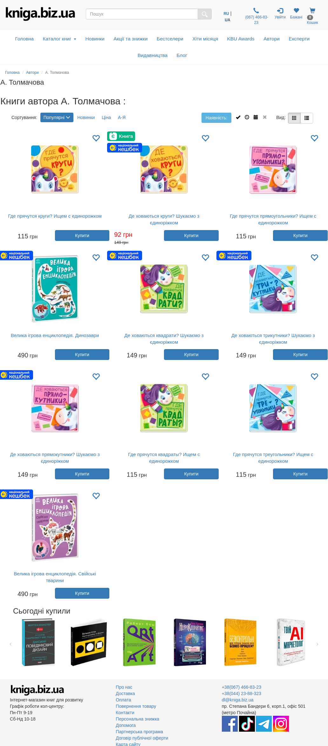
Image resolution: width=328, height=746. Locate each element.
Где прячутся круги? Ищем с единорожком (54, 216)
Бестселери (170, 38)
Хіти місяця (205, 38)
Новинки (94, 38)
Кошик (312, 16)
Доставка (125, 693)
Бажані (296, 13)
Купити (82, 235)
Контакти (125, 712)
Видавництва (152, 55)
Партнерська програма (139, 731)
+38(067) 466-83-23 (241, 687)
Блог (182, 55)
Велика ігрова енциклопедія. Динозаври (55, 335)
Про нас (124, 687)
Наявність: (216, 117)
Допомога (126, 725)
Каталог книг (59, 38)
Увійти (280, 13)
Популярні (57, 117)
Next (317, 642)
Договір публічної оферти (142, 738)
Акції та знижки (130, 38)
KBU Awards (241, 38)
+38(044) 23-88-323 (241, 693)
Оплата (123, 699)
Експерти (299, 38)
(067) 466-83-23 (256, 16)
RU (226, 13)
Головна (24, 38)
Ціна (106, 117)
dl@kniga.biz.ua (238, 699)
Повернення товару (136, 706)
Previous (11, 642)
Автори (271, 38)
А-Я (122, 117)
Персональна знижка (137, 718)
